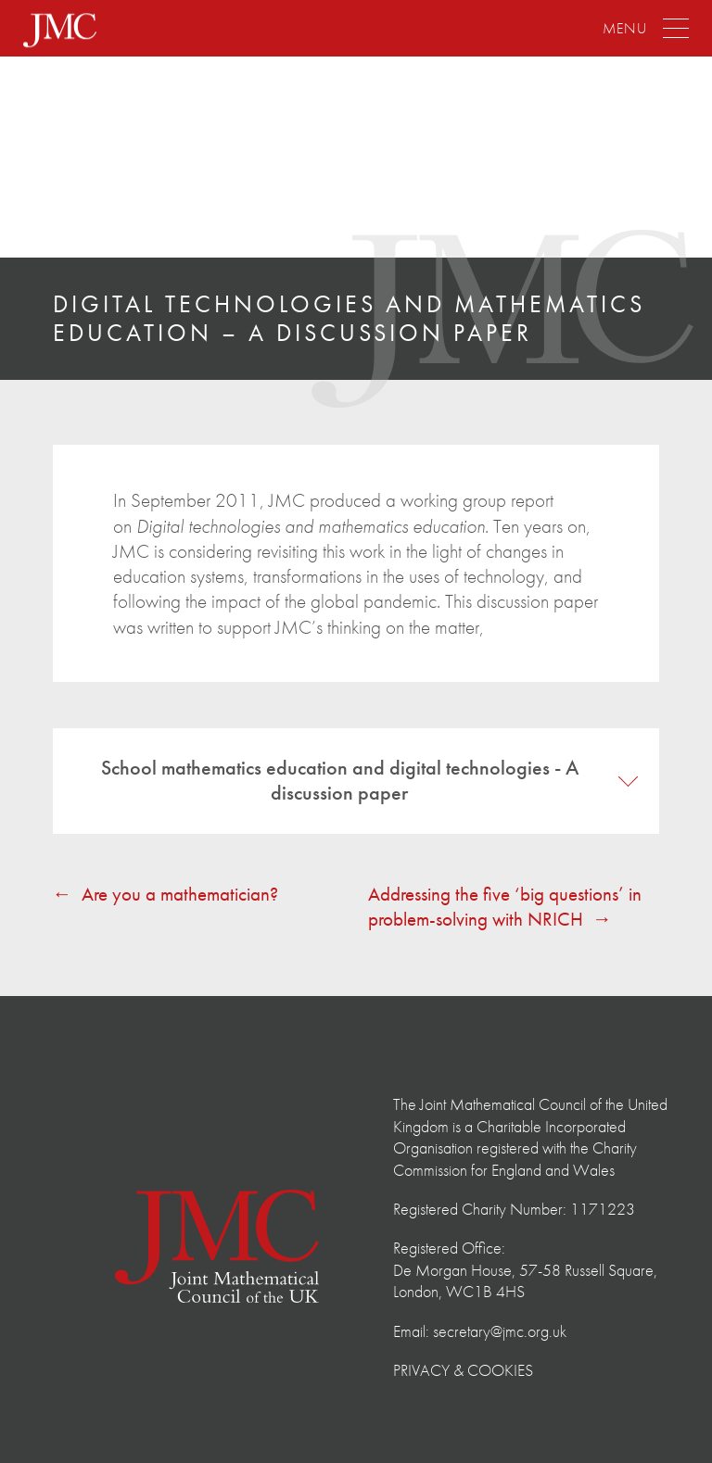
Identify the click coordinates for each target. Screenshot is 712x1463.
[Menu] (646, 29)
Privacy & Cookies (463, 1370)
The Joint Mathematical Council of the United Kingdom (125, 159)
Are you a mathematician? (180, 893)
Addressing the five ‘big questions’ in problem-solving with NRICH (505, 906)
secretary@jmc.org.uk (499, 1331)
